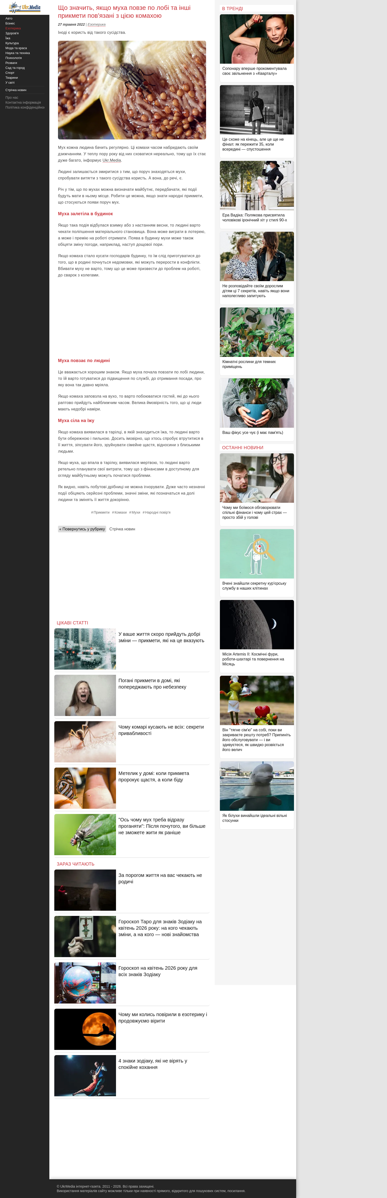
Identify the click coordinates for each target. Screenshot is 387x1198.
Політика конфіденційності (26, 107)
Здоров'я (12, 33)
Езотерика (97, 24)
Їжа (7, 38)
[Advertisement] (132, 317)
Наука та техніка (17, 53)
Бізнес (10, 23)
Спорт (10, 73)
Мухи (136, 512)
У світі (10, 82)
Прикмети (102, 512)
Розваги (11, 63)
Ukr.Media (111, 160)
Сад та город (15, 68)
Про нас (11, 97)
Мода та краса (16, 48)
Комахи (121, 512)
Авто (8, 18)
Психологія (13, 58)
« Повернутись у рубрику (82, 529)
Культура (12, 43)
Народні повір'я (158, 512)
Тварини (11, 77)
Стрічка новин (122, 529)
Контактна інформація (23, 102)
